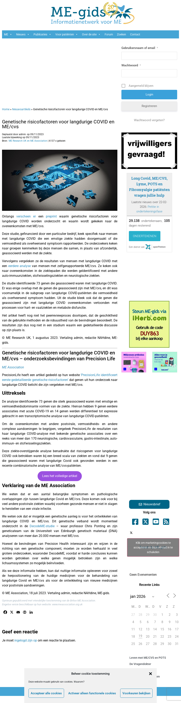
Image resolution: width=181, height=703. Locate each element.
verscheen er (26, 216)
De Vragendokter (140, 664)
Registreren (149, 106)
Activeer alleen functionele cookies (92, 693)
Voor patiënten (66, 34)
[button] (150, 674)
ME (8, 34)
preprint (51, 216)
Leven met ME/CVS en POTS (147, 657)
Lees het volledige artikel (59, 476)
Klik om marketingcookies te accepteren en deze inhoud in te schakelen (153, 547)
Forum (109, 34)
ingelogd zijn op (25, 640)
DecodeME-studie (42, 526)
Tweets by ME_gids (153, 547)
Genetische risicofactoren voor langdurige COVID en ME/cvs (58, 124)
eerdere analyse (19, 266)
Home (5, 109)
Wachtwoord (131, 65)
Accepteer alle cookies (46, 693)
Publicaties (42, 34)
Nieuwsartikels (21, 109)
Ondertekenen (144, 236)
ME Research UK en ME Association (28, 140)
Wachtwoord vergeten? (149, 120)
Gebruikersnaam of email (139, 48)
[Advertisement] (53, 70)
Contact (135, 34)
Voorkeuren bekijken (136, 693)
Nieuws (22, 34)
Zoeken (121, 34)
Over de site (91, 34)
